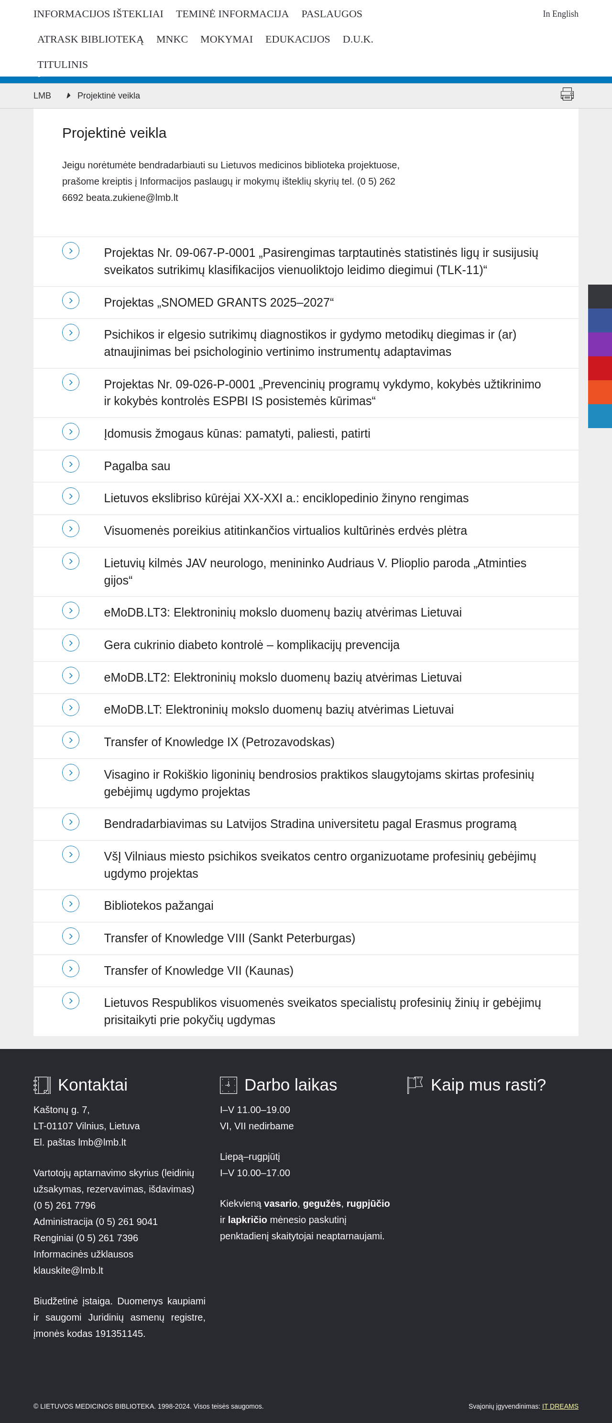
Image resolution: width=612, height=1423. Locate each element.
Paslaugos (331, 14)
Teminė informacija (232, 14)
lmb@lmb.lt (102, 1142)
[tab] (306, 261)
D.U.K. (358, 39)
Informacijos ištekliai (98, 14)
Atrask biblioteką (90, 39)
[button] (306, 261)
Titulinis (62, 64)
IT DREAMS (560, 1406)
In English (561, 14)
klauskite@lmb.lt (69, 1270)
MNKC (172, 39)
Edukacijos (297, 39)
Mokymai (226, 39)
